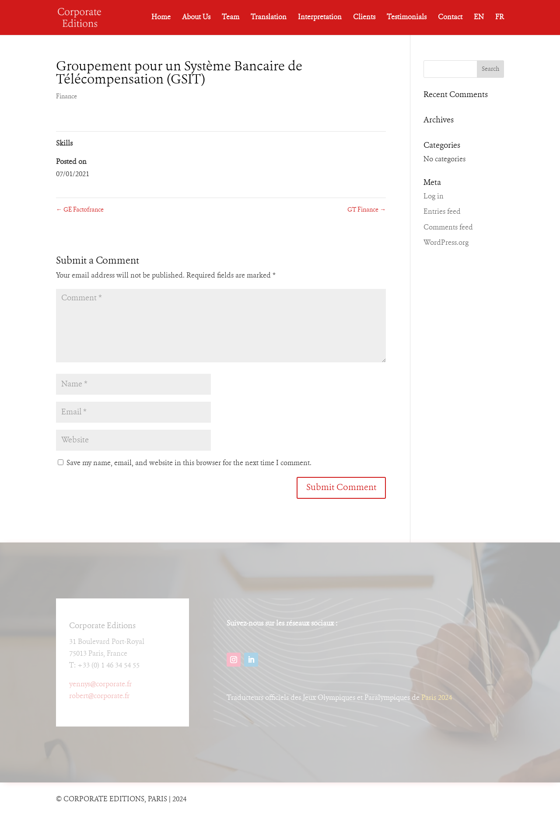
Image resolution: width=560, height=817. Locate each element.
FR (499, 17)
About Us (196, 17)
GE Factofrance (80, 210)
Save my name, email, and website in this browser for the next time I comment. (189, 463)
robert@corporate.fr (99, 696)
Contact (450, 17)
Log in (434, 196)
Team (230, 17)
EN (479, 17)
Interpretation (320, 17)
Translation (269, 17)
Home (161, 17)
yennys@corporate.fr (100, 684)
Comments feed (448, 227)
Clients (364, 17)
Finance (66, 97)
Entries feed (442, 212)
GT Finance (366, 210)
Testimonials (407, 17)
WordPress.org (446, 243)
